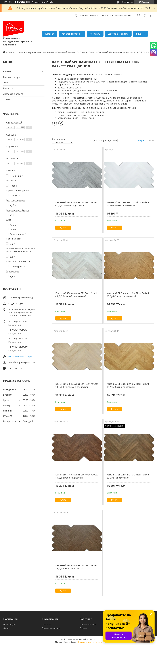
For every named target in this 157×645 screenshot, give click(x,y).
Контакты (95, 33)
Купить (63, 227)
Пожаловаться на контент (90, 642)
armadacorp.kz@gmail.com (21, 362)
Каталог (7, 71)
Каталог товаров (71, 33)
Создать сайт (38, 2)
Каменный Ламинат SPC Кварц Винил (75, 52)
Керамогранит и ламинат (41, 52)
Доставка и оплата (118, 33)
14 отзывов (127, 2)
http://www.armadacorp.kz (20, 356)
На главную (9, 624)
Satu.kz (92, 639)
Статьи (7, 99)
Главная (49, 33)
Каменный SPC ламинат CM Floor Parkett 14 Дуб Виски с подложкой (128, 385)
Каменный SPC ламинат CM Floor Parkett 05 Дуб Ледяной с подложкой (76, 295)
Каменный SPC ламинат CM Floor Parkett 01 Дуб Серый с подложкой (76, 204)
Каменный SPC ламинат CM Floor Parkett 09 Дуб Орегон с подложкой (128, 295)
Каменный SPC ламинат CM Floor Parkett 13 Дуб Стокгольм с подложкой (76, 385)
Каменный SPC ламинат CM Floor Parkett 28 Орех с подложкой (128, 476)
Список (150, 140)
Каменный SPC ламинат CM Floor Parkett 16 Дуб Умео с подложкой (76, 476)
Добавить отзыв (145, 15)
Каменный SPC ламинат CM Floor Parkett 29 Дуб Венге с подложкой (76, 567)
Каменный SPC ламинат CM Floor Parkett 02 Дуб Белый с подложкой (128, 204)
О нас (6, 82)
